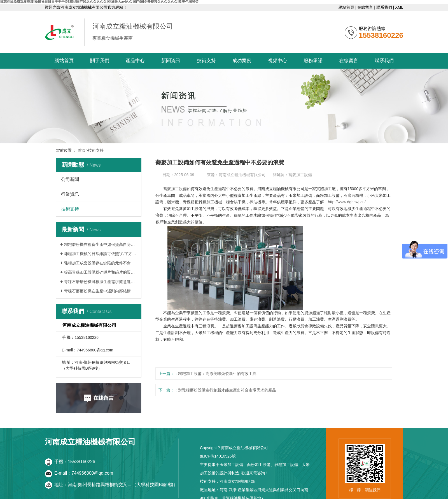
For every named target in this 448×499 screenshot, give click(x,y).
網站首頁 (346, 7)
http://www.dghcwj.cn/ (347, 202)
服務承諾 (313, 60)
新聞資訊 (170, 60)
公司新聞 (70, 179)
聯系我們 (384, 7)
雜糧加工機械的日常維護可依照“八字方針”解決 (100, 253)
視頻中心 (277, 60)
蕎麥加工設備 (175, 188)
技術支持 (206, 60)
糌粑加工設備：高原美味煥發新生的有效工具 (217, 373)
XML (399, 7)
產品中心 (135, 60)
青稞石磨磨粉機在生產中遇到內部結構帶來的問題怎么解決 (100, 291)
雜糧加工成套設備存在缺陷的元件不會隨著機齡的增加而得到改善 (100, 263)
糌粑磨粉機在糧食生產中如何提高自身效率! (100, 244)
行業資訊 (70, 194)
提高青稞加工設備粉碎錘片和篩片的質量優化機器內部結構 (100, 272)
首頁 (83, 150)
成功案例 (241, 60)
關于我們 (99, 60)
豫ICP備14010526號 (218, 456)
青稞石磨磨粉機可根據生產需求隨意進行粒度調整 (100, 281)
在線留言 (365, 7)
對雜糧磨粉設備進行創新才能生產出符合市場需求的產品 (227, 390)
